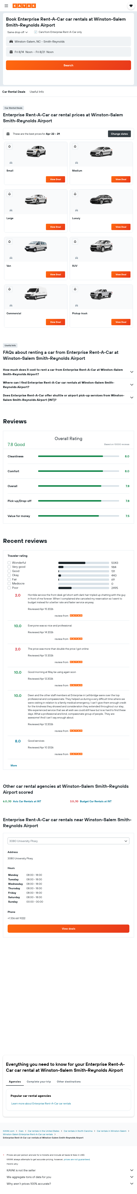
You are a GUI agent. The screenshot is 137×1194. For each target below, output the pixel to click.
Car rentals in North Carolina (78, 1131)
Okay (15, 575)
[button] (6, 6)
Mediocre (18, 583)
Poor (15, 587)
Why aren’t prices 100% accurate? (70, 1183)
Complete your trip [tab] (39, 1081)
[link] (68, 929)
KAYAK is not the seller (70, 1170)
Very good (18, 566)
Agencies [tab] (15, 1081)
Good (15, 571)
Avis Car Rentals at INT (22, 801)
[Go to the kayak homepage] (24, 6)
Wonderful (19, 562)
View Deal (55, 179)
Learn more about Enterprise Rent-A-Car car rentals (41, 1103)
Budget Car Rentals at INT (91, 801)
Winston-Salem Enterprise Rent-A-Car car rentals (28, 1134)
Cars (21, 1131)
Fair (14, 579)
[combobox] (18, 32)
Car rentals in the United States (43, 1131)
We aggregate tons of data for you (70, 1177)
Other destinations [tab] (69, 1081)
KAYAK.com (8, 1131)
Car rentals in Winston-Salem (111, 1131)
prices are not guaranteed (77, 1159)
